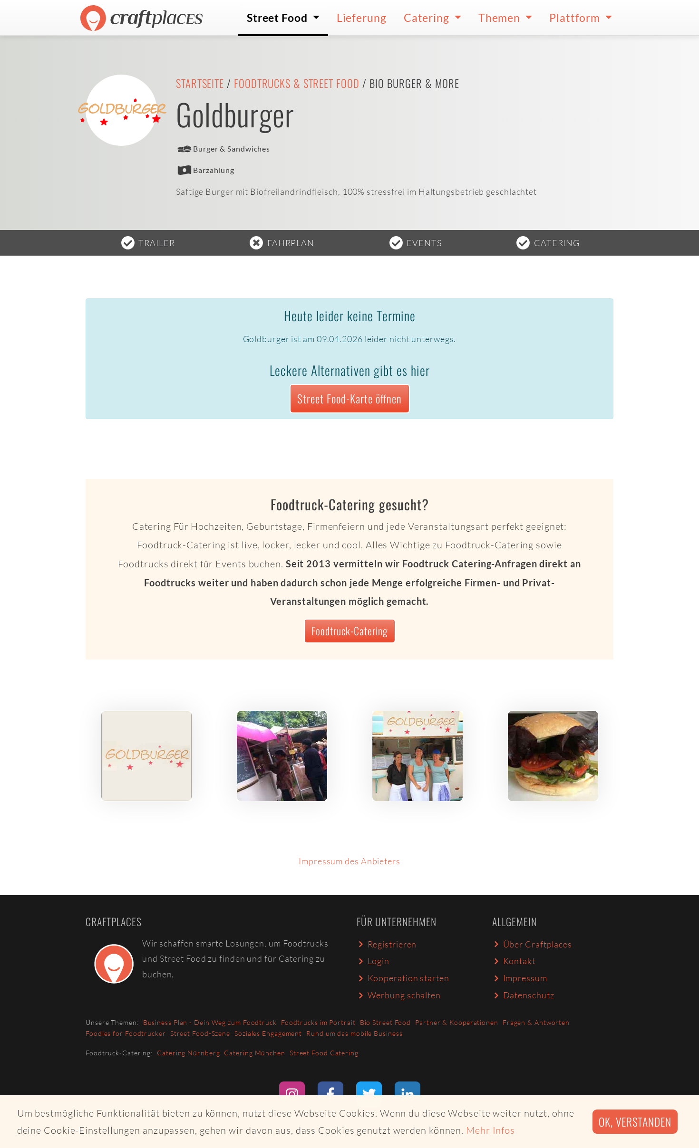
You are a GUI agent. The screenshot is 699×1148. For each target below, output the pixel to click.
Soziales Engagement (268, 1033)
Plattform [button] (575, 17)
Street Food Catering (324, 1053)
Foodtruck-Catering (349, 630)
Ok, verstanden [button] (635, 1121)
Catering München (254, 1053)
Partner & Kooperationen (456, 1022)
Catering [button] (428, 17)
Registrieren (387, 944)
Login (373, 961)
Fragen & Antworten (536, 1022)
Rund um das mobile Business (354, 1033)
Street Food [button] (278, 17)
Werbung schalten (399, 995)
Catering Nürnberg (188, 1053)
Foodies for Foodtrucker (126, 1033)
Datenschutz (523, 995)
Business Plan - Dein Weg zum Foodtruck (210, 1022)
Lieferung (362, 17)
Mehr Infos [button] (490, 1130)
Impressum (519, 978)
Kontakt (513, 961)
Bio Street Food (385, 1022)
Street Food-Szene (200, 1033)
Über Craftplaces (532, 944)
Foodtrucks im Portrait (318, 1022)
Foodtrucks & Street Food (296, 83)
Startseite (200, 83)
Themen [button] (500, 17)
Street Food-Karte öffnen (349, 398)
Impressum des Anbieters (349, 861)
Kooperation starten (403, 978)
